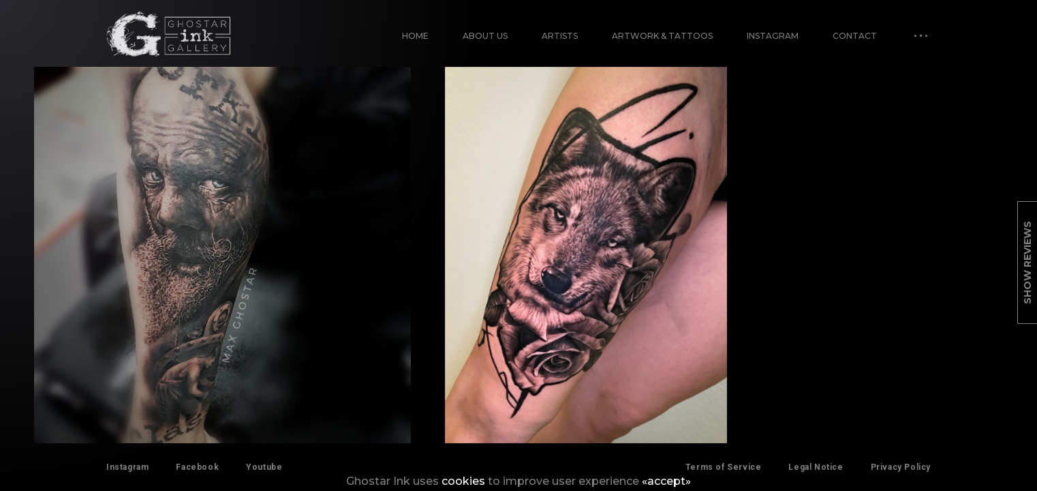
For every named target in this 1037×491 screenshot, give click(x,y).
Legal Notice (815, 467)
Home (415, 36)
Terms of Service (723, 467)
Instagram (773, 36)
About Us (485, 36)
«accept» (666, 481)
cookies (463, 481)
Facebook (197, 467)
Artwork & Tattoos (662, 36)
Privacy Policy (901, 467)
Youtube (264, 467)
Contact (855, 36)
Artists (560, 36)
